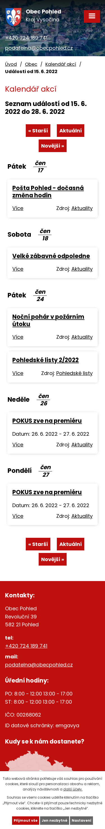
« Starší (38, 130)
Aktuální (70, 130)
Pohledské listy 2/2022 (45, 360)
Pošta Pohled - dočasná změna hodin (48, 191)
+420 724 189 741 (26, 37)
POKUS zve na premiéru (47, 421)
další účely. (73, 789)
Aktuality (82, 208)
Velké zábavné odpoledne (51, 256)
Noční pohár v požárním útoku (48, 320)
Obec (31, 64)
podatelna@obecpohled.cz (39, 47)
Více (17, 208)
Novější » (52, 145)
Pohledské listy (74, 373)
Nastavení (81, 820)
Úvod (11, 64)
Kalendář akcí (60, 64)
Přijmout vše (26, 820)
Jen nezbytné (54, 820)
